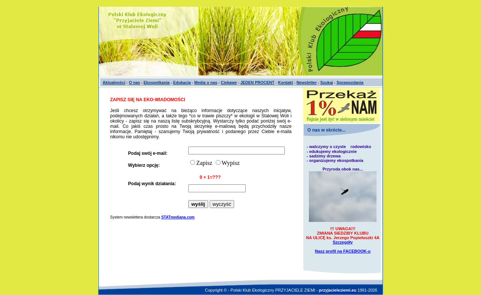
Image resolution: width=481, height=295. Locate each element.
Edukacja (182, 82)
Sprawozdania (350, 82)
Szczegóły (342, 242)
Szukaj (326, 82)
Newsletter (306, 82)
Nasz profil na (343, 251)
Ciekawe (229, 82)
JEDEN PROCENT (257, 82)
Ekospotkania (156, 82)
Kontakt (285, 82)
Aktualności (114, 82)
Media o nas (205, 82)
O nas (134, 82)
